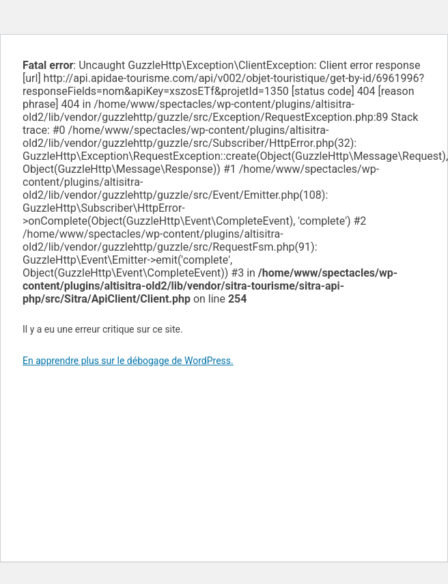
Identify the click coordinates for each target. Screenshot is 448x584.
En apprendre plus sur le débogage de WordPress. (128, 360)
